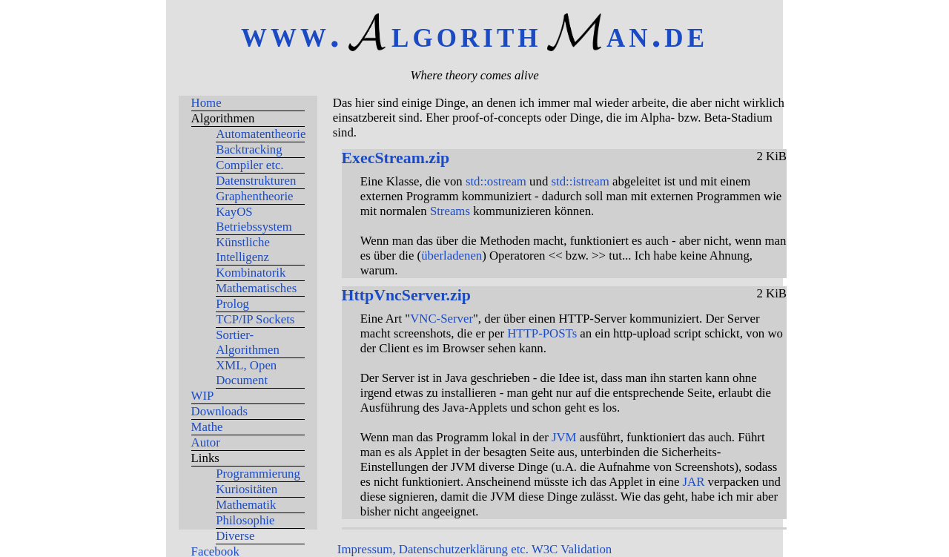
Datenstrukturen (256, 181)
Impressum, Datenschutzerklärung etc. (433, 549)
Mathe (207, 427)
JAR (694, 482)
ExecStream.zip (396, 158)
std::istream (580, 181)
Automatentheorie (260, 134)
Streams (450, 211)
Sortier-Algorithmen (248, 342)
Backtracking (249, 149)
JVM (564, 437)
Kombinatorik (250, 273)
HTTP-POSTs (542, 333)
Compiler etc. (249, 165)
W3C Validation (572, 549)
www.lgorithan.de (474, 34)
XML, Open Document (246, 372)
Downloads (219, 411)
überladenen (451, 255)
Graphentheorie (254, 196)
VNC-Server (441, 319)
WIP (202, 396)
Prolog (232, 304)
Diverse (235, 536)
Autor (205, 442)
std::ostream (496, 181)
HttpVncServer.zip (406, 295)
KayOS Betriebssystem (254, 219)
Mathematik (246, 505)
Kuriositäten (246, 489)
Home (206, 103)
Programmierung (258, 474)
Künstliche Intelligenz (243, 249)
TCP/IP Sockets (255, 319)
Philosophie (245, 520)
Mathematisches (256, 288)
